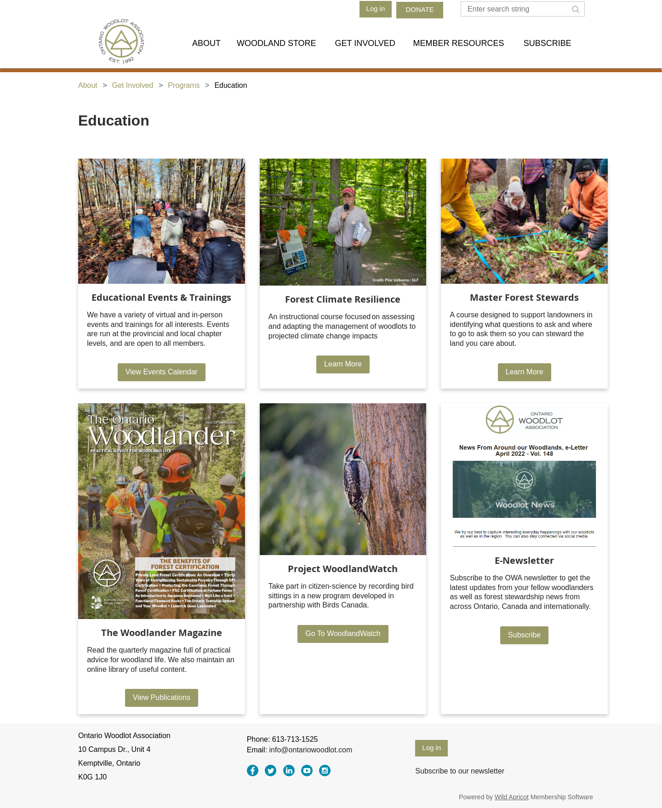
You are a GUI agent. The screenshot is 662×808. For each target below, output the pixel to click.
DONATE (419, 9)
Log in (375, 8)
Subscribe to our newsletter (459, 771)
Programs (184, 85)
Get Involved (133, 85)
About (87, 85)
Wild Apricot (512, 797)
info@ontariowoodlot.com (311, 750)
